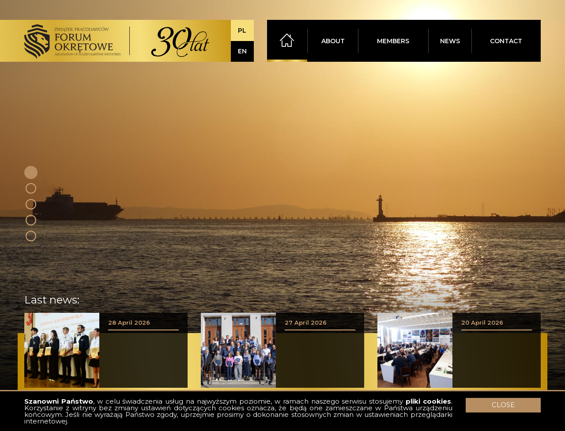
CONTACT (506, 41)
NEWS (450, 41)
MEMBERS (393, 41)
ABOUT (333, 41)
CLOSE (503, 405)
